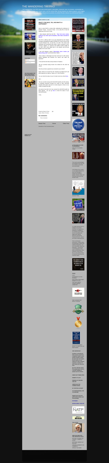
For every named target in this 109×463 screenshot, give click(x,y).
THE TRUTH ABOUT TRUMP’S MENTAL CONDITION (76, 283)
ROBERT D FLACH (76, 377)
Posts (27, 60)
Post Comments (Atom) (49, 126)
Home (54, 123)
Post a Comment (43, 117)
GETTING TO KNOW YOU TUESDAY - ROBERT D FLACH (77, 439)
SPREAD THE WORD (76, 447)
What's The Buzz (45, 112)
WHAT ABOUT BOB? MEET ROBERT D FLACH (78, 280)
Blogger (74, 459)
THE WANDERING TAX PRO (38, 6)
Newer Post (42, 123)
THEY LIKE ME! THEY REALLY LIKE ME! (77, 301)
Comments (28, 62)
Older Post (66, 123)
